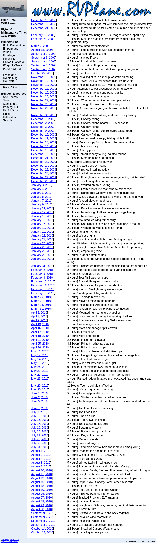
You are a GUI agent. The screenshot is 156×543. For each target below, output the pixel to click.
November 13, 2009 (43, 77)
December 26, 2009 (43, 173)
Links (6, 113)
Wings (7, 51)
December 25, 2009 (43, 169)
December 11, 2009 (43, 138)
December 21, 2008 (43, 27)
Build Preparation (14, 45)
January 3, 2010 (41, 185)
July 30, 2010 (39, 443)
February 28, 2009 (42, 38)
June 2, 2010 (39, 397)
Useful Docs (10, 110)
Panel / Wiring (12, 68)
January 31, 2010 (42, 265)
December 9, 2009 (42, 130)
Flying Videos (11, 87)
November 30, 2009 (43, 115)
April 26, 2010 (40, 347)
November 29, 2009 (43, 108)
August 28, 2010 (41, 501)
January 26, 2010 (42, 251)
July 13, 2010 (39, 415)
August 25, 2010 (41, 493)
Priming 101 (10, 107)
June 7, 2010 (39, 408)
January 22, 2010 (42, 235)
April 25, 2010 (40, 343)
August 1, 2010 (40, 450)
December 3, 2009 (42, 126)
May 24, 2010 (39, 366)
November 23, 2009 (43, 104)
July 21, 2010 (39, 435)
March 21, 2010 (41, 300)
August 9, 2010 (40, 466)
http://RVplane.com (9, 542)
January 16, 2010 (42, 223)
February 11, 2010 (42, 285)
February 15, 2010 (42, 289)
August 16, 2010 (41, 482)
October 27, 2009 (42, 73)
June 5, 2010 (39, 401)
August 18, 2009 (41, 49)
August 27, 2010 (41, 497)
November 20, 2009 (43, 96)
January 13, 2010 (42, 216)
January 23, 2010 (42, 239)
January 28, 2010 (42, 254)
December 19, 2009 (43, 154)
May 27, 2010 (39, 374)
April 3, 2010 (39, 316)
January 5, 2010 (41, 192)
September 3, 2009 (43, 57)
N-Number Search (9, 119)
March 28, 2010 (41, 304)
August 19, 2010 (41, 489)
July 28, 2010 (39, 439)
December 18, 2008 (43, 20)
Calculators (10, 103)
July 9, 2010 (38, 412)
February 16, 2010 (42, 293)
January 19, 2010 (42, 227)
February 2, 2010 (42, 269)
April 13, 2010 (40, 324)
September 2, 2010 (43, 516)
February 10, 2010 (42, 281)
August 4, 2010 (40, 458)
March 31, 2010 (41, 308)
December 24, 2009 (43, 165)
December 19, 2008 (43, 24)
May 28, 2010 (39, 378)
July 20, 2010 (39, 431)
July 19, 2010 (39, 427)
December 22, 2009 (43, 161)
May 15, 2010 (39, 363)
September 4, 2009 (43, 61)
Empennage (10, 48)
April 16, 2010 (40, 328)
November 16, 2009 (43, 88)
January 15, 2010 (42, 220)
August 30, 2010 (41, 509)
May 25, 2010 (39, 370)
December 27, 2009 (43, 177)
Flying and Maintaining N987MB (10, 78)
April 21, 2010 (40, 339)
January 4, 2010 (41, 188)
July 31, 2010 (39, 447)
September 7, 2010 (43, 520)
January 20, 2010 (42, 231)
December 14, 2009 (43, 146)
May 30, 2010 (39, 389)
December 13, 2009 (43, 142)
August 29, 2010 (41, 505)
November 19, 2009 (43, 92)
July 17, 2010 (39, 423)
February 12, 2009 (42, 35)
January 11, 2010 (42, 208)
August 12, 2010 (41, 478)
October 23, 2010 (42, 532)
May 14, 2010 (39, 359)
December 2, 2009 (42, 122)
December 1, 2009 (42, 119)
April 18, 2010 (40, 335)
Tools (6, 100)
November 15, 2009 (43, 84)
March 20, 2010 (41, 297)
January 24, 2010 (42, 243)
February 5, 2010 (42, 273)
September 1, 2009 (43, 53)
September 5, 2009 (43, 65)
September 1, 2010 (43, 513)
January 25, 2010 (42, 247)
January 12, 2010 (42, 212)
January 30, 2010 (42, 258)
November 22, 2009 (43, 100)
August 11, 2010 (41, 474)
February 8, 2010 (42, 277)
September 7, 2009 (43, 69)
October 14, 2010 (42, 528)
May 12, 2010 (39, 355)
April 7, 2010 (39, 320)
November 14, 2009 (43, 80)
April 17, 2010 (40, 331)
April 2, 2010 (39, 312)
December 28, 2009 (43, 181)
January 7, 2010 (41, 200)
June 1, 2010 (39, 393)
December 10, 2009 (43, 134)
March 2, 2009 (40, 45)
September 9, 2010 (43, 524)
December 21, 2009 (43, 157)
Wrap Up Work (12, 65)
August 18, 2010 (41, 485)
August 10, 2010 (41, 470)
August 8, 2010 (40, 462)
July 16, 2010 (39, 419)
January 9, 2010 (41, 204)
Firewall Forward (13, 62)
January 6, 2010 (41, 196)
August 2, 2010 (40, 454)
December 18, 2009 (43, 150)
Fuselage (9, 55)
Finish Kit (9, 58)
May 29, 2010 (39, 385)
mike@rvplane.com (10, 539)
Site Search (10, 97)
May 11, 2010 (39, 351)
